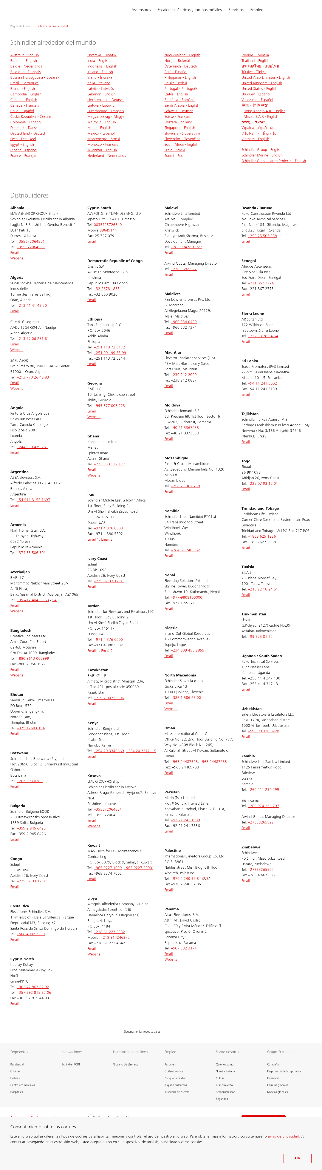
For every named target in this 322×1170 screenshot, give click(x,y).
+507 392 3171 (184, 949)
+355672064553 (31, 247)
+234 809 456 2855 (187, 651)
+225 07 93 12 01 (32, 881)
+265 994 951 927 (186, 247)
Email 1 (93, 540)
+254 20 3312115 (141, 751)
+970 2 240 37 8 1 (186, 879)
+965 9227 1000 (108, 868)
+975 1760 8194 (31, 728)
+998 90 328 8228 (263, 731)
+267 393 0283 (30, 781)
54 (54, 600)
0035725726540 (108, 225)
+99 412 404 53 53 (33, 600)
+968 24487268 (213, 762)
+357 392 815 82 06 (34, 993)
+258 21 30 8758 (185, 486)
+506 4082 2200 (31, 934)
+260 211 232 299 (263, 790)
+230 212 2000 (184, 375)
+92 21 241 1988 (185, 820)
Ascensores (141, 10)
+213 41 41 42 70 (32, 306)
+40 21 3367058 (185, 428)
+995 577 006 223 (109, 406)
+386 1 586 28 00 (186, 698)
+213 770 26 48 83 (33, 378)
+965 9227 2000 (138, 868)
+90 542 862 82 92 (33, 987)
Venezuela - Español (257, 100)
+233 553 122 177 (109, 464)
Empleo (256, 10)
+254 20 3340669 (109, 751)
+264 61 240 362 (185, 550)
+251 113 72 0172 (109, 348)
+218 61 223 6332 (109, 932)
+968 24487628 (184, 762)
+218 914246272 (115, 938)
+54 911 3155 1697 (33, 500)
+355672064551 (31, 242)
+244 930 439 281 (32, 447)
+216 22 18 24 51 (263, 590)
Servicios (236, 10)
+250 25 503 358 (262, 236)
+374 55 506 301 (31, 553)
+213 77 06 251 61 (33, 339)
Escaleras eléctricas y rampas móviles (190, 10)
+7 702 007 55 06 (109, 698)
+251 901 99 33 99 (110, 353)
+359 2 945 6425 (31, 829)
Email (14, 253)
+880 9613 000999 (33, 659)
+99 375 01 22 (260, 637)
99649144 (108, 231)
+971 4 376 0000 (108, 529)
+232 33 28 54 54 (263, 336)
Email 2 (107, 540)
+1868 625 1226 (262, 537)
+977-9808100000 (186, 598)
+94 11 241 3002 (262, 384)
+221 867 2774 (261, 283)
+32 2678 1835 (107, 289)
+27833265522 (184, 269)
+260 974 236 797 (263, 806)
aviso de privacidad (283, 1137)
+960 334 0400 (184, 322)
